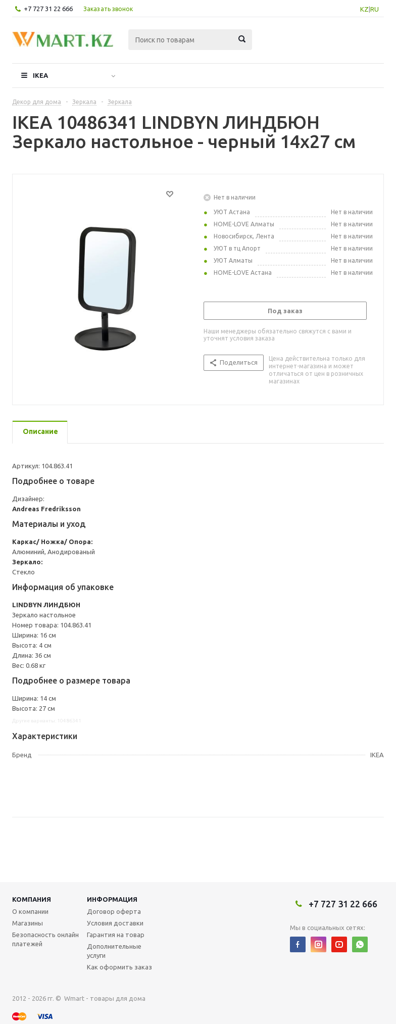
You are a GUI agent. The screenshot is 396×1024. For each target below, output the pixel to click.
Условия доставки (115, 923)
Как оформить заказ (119, 966)
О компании (30, 911)
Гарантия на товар (115, 934)
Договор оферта (114, 911)
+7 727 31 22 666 (48, 8)
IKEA (40, 75)
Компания (31, 899)
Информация (112, 899)
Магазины (27, 923)
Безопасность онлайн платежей (45, 939)
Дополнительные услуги (114, 951)
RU (374, 9)
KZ (364, 9)
